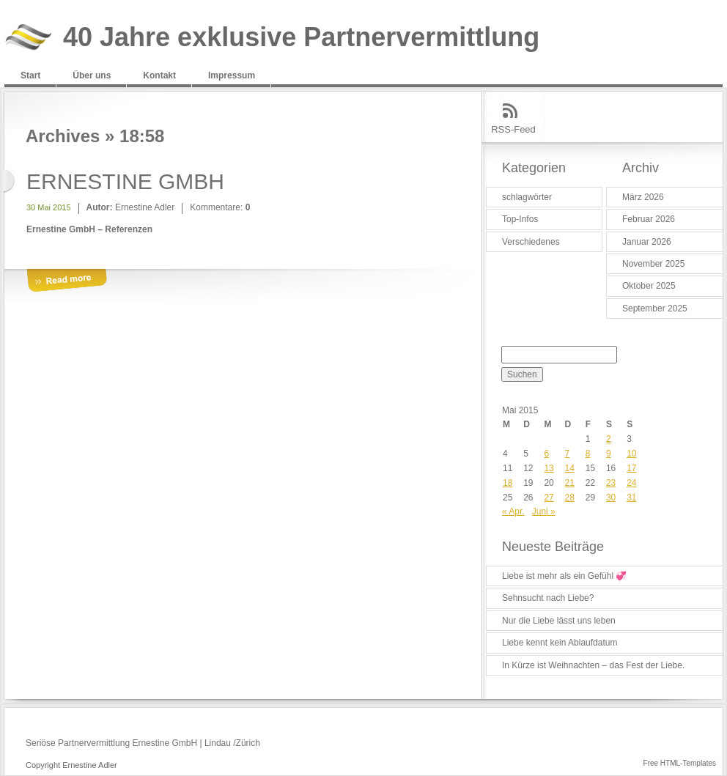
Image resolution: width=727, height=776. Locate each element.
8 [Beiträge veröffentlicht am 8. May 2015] (588, 453)
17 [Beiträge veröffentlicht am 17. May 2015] (631, 468)
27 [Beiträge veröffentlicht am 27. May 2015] (548, 497)
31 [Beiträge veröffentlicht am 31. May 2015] (631, 497)
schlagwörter (527, 197)
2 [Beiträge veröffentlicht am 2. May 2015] (608, 439)
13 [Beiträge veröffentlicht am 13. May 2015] (548, 468)
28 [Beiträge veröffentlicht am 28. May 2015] (570, 497)
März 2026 (643, 197)
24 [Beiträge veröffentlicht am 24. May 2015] (631, 483)
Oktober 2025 (649, 286)
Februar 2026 (648, 219)
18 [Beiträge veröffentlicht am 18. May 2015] (507, 483)
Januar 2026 (646, 242)
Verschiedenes (531, 242)
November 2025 (653, 264)
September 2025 (654, 308)
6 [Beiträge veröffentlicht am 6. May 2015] (546, 453)
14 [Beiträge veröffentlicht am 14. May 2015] (570, 468)
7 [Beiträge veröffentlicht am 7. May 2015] (567, 453)
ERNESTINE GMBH (125, 181)
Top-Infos (520, 219)
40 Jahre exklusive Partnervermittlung (301, 37)
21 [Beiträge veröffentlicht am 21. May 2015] (570, 483)
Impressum (231, 75)
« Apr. (513, 511)
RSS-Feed (513, 129)
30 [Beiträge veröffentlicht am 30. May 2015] (611, 497)
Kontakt (159, 75)
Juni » (544, 511)
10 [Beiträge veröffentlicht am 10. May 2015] (631, 453)
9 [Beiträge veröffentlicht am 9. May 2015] (608, 453)
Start (30, 75)
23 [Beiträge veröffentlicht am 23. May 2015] (611, 483)
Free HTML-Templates (679, 763)
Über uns (92, 75)
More (66, 281)
